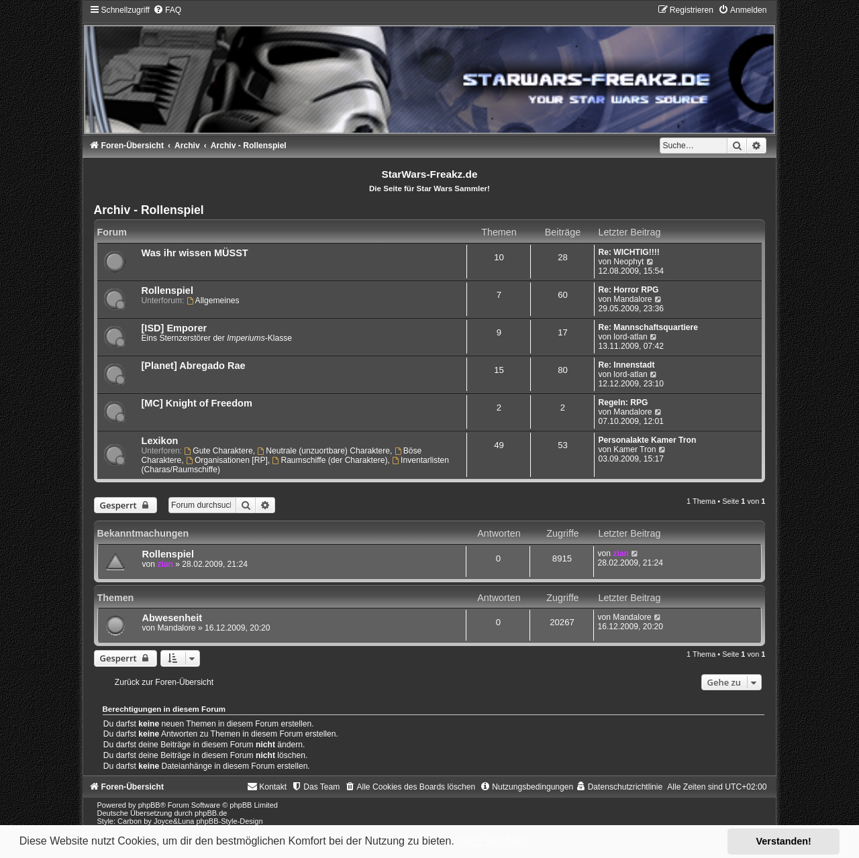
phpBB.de (211, 813)
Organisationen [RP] (227, 460)
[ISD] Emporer (174, 328)
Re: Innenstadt (626, 365)
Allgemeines (213, 300)
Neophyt (628, 261)
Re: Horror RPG (628, 289)
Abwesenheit (172, 617)
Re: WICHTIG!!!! (628, 252)
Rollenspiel (167, 290)
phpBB (149, 805)
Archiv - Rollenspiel (149, 210)
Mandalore (632, 299)
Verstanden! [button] (783, 841)
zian (165, 564)
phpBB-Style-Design (230, 821)
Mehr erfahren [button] (493, 841)
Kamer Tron (634, 449)
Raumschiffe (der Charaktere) (330, 460)
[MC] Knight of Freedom (197, 403)
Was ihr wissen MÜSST (195, 253)
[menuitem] (167, 10)
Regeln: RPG (623, 402)
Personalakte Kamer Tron (647, 440)
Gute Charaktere (218, 450)
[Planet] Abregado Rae (194, 365)
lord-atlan (630, 336)
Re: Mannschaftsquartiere (648, 327)
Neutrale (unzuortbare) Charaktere (323, 450)
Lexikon (160, 440)
